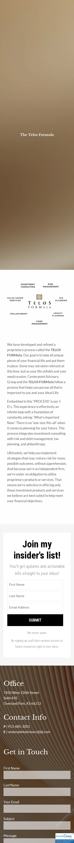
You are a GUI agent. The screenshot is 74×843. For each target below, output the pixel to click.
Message (25, 836)
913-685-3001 (19, 726)
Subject (24, 819)
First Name (12, 768)
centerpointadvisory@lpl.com (29, 732)
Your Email (27, 802)
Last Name (11, 785)
